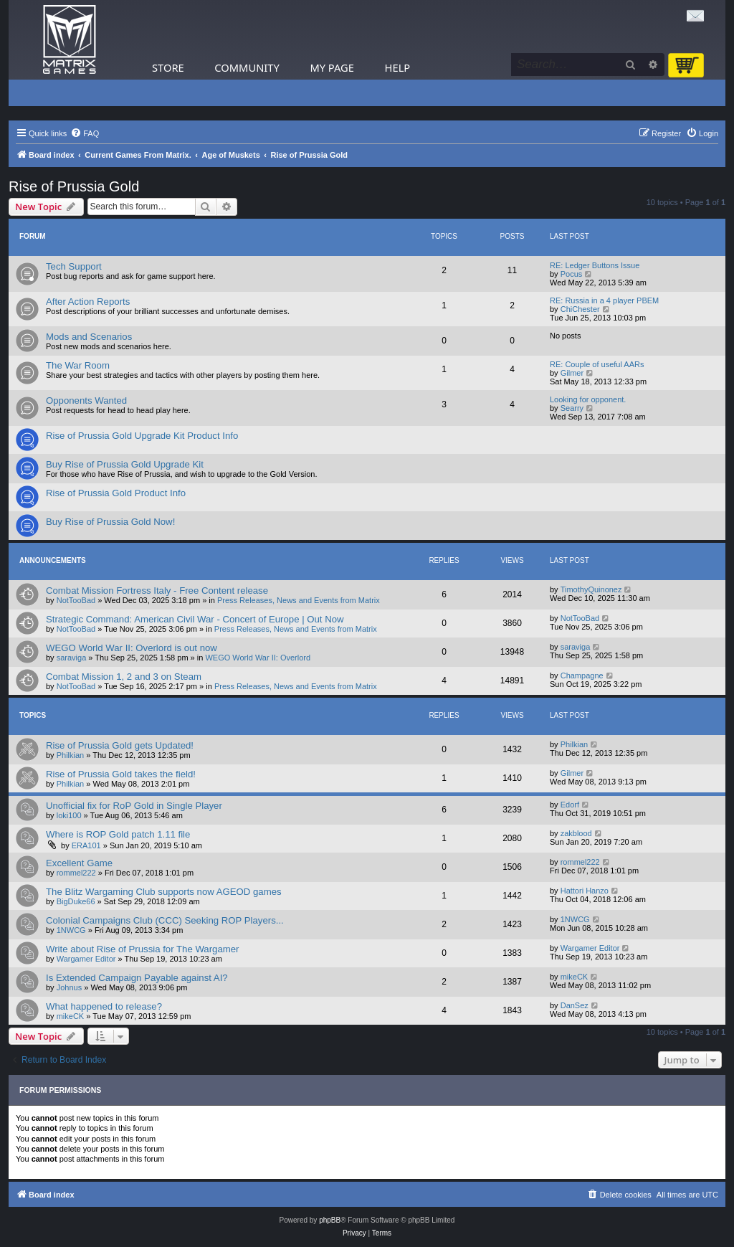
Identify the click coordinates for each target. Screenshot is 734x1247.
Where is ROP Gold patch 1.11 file (118, 834)
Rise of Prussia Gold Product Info (116, 493)
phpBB (329, 1220)
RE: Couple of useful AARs (597, 364)
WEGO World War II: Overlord (257, 657)
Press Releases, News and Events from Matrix (298, 600)
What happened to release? (104, 1006)
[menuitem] (84, 133)
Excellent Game (79, 863)
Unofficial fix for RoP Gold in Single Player (134, 805)
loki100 (69, 815)
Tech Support (74, 266)
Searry (572, 408)
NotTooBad (76, 600)
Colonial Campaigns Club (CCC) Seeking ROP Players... (165, 920)
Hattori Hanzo (585, 890)
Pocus (572, 274)
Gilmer (572, 373)
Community (246, 67)
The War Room (78, 365)
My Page (332, 67)
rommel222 (76, 872)
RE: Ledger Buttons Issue (594, 265)
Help (398, 67)
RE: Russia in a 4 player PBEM (604, 300)
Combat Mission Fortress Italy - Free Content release (157, 590)
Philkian (71, 755)
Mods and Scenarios (89, 336)
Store (168, 67)
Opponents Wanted (86, 400)
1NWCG (71, 930)
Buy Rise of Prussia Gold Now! (110, 521)
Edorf (570, 804)
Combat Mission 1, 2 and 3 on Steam (123, 676)
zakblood (576, 833)
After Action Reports (88, 301)
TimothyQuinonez (591, 589)
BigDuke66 (76, 901)
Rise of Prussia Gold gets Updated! (120, 745)
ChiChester (580, 309)
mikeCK (574, 976)
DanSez (574, 1005)
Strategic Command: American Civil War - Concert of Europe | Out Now (195, 619)
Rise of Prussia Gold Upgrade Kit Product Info (142, 435)
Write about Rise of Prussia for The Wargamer (142, 949)
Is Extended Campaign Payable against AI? (137, 977)
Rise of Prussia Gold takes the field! (121, 774)
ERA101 (86, 845)
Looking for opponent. (588, 399)
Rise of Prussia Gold (74, 186)
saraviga (72, 657)
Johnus (69, 987)
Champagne (582, 675)
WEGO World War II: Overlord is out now (131, 648)
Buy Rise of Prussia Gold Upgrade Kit (125, 464)
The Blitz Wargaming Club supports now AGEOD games (164, 891)
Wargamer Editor (86, 958)
